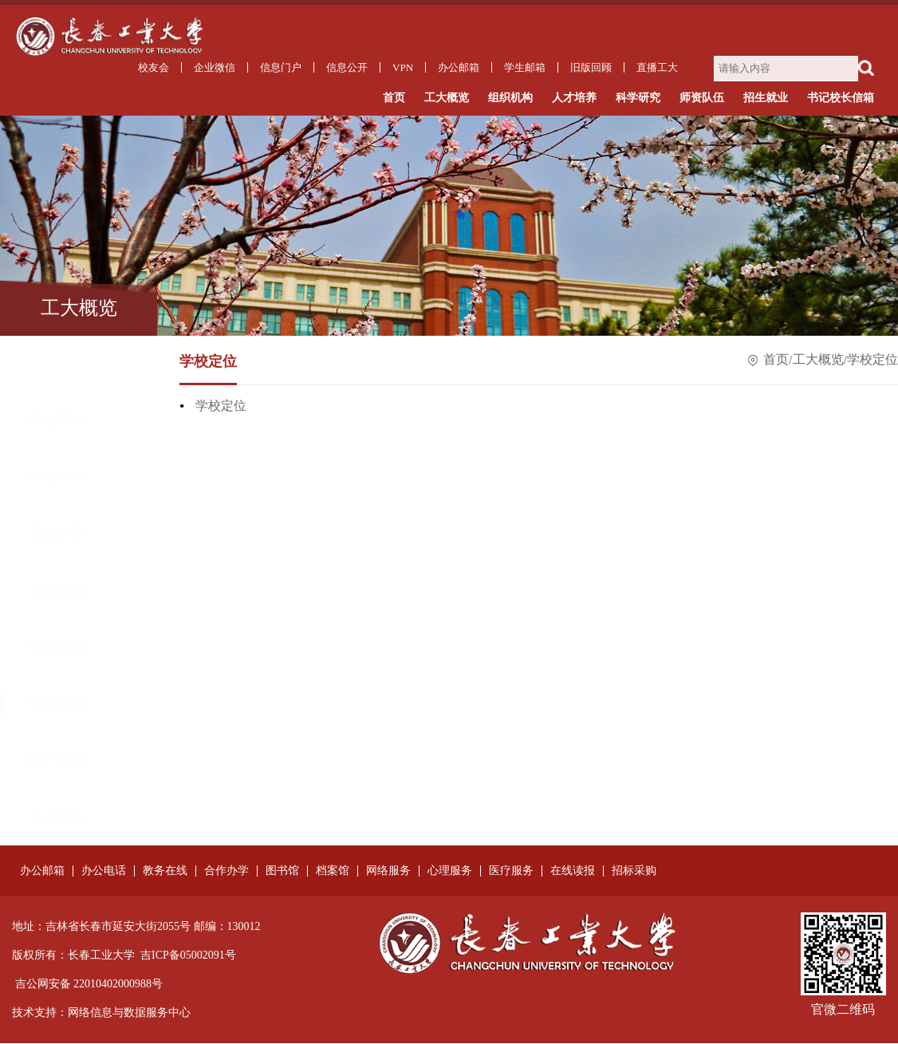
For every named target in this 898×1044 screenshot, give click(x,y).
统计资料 (56, 705)
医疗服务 (511, 871)
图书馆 (282, 871)
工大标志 (56, 762)
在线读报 (572, 871)
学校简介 (56, 365)
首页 (394, 98)
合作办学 (226, 871)
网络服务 (388, 871)
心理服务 (449, 871)
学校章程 (56, 422)
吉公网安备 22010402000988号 (89, 985)
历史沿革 (56, 479)
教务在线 (165, 871)
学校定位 (56, 648)
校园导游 (56, 818)
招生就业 (765, 98)
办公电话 (103, 871)
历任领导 (56, 535)
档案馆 (332, 871)
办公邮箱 (42, 871)
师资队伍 (701, 98)
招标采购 (634, 871)
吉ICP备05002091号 (188, 956)
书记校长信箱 (840, 98)
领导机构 (56, 592)
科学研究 (638, 98)
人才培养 (574, 98)
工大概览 (446, 98)
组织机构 (510, 98)
